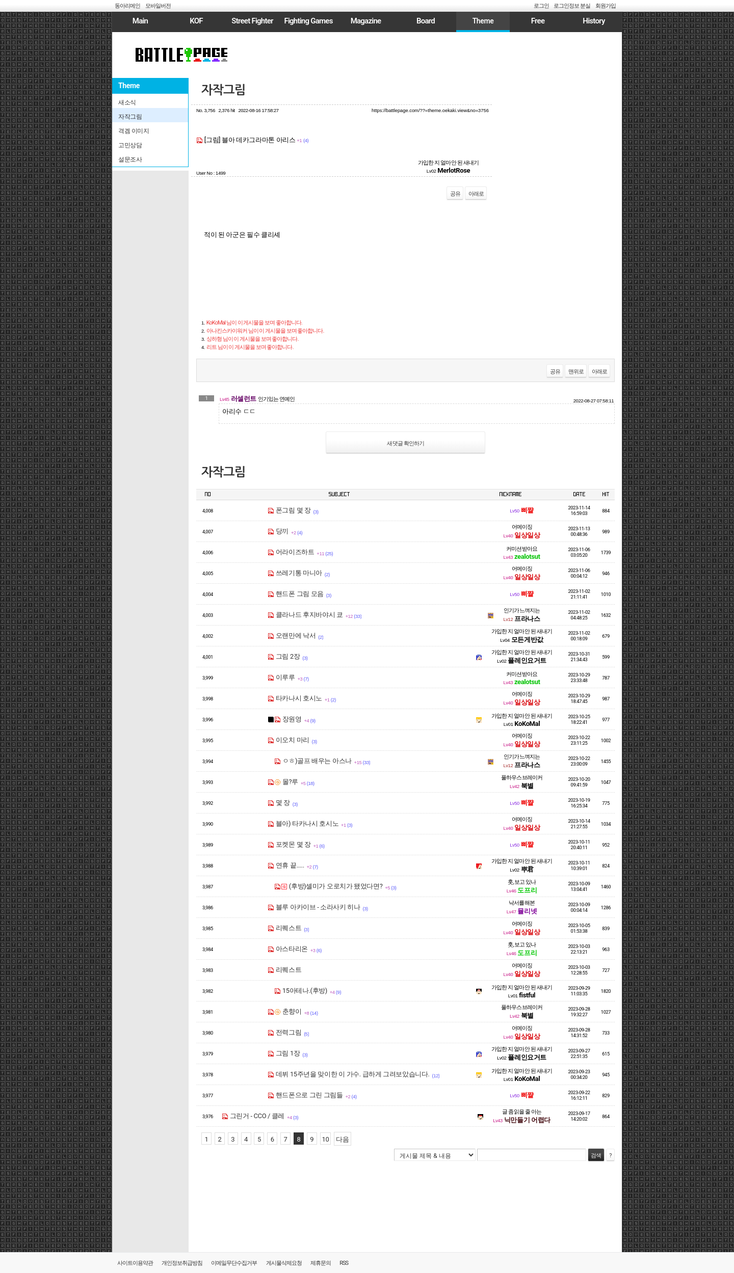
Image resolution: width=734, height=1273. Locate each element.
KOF (196, 20)
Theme (483, 21)
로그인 (541, 6)
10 (325, 1139)
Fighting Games (308, 20)
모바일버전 (158, 6)
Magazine (366, 20)
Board (425, 20)
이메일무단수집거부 (234, 1263)
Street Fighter (252, 20)
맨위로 (576, 371)
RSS (343, 1263)
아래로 (476, 194)
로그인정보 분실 (572, 6)
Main (140, 20)
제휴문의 (320, 1263)
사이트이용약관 (135, 1263)
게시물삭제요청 (284, 1263)
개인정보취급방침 (182, 1263)
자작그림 (223, 90)
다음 (342, 1139)
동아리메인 (127, 6)
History (594, 20)
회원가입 (605, 6)
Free (537, 20)
